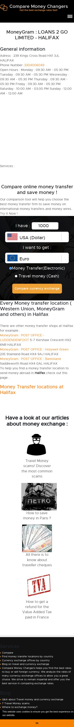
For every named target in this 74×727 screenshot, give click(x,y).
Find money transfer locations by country (27, 656)
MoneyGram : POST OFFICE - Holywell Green (34, 349)
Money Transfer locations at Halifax (32, 389)
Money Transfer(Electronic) (37, 268)
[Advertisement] (37, 130)
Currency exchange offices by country (26, 660)
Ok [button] (37, 723)
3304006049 (34, 65)
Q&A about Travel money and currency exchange (32, 699)
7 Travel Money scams (15, 703)
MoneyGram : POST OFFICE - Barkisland (30, 359)
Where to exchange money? (19, 707)
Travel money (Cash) (37, 276)
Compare (7, 652)
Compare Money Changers (34, 9)
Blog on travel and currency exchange (25, 664)
